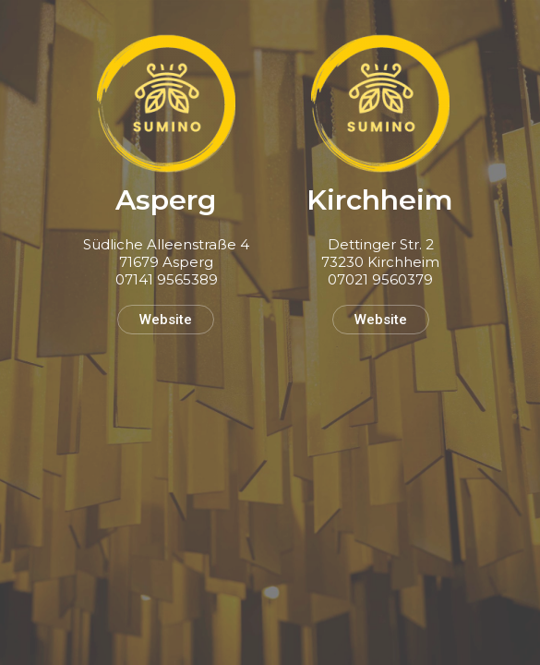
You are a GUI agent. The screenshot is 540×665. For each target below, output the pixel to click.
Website (165, 319)
